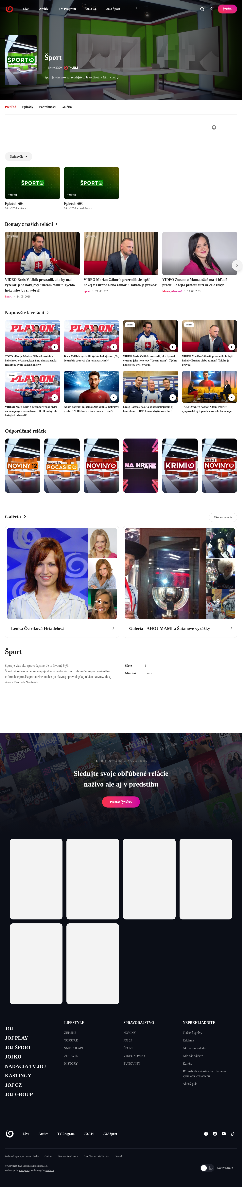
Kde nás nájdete (193, 1056)
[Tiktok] (232, 1133)
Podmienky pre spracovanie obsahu (22, 1156)
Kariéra (187, 1063)
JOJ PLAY (16, 1038)
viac (115, 77)
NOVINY (130, 1032)
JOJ (9, 1028)
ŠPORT (128, 1048)
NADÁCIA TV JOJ (25, 1066)
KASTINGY (18, 1075)
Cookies (48, 1156)
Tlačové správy (192, 1032)
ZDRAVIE (71, 1056)
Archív (43, 8)
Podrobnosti (47, 107)
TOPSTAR (71, 1040)
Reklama (188, 1040)
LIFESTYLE (74, 1023)
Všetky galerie (223, 517)
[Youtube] (223, 1133)
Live (26, 8)
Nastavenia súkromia (68, 1156)
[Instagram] (214, 1133)
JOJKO (13, 1056)
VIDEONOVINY (135, 1056)
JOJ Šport (113, 8)
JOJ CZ (13, 1085)
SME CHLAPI (73, 1048)
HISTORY (71, 1063)
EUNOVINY (132, 1063)
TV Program (67, 8)
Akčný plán (190, 1083)
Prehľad (10, 107)
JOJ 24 (91, 8)
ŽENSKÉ (70, 1032)
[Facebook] (205, 1133)
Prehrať (121, 802)
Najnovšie (18, 156)
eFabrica (49, 1170)
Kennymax (24, 1170)
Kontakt (119, 1156)
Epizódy (27, 107)
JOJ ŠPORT (18, 1047)
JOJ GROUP (19, 1094)
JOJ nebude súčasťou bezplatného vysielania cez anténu (204, 1074)
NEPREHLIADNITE (199, 1023)
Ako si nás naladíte (195, 1048)
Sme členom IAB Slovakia (97, 1156)
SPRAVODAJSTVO (139, 1023)
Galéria (66, 107)
